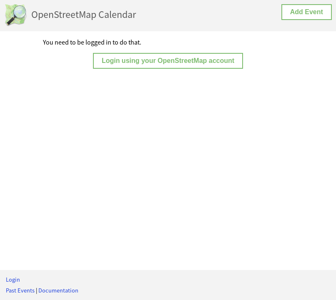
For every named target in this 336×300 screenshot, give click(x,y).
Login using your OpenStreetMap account (168, 60)
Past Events (20, 290)
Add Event (306, 11)
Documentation (58, 290)
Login (13, 279)
